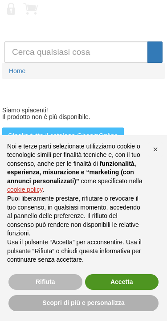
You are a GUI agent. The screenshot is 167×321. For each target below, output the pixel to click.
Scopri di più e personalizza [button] (83, 302)
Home (17, 70)
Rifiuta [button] (45, 281)
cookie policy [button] (24, 189)
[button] (155, 149)
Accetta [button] (121, 281)
